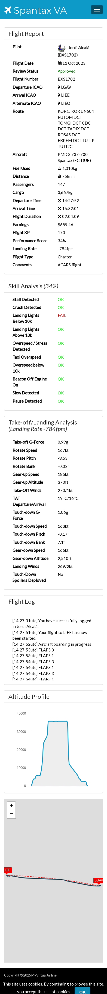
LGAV (66, 87)
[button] (95, 879)
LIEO (65, 103)
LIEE (65, 95)
